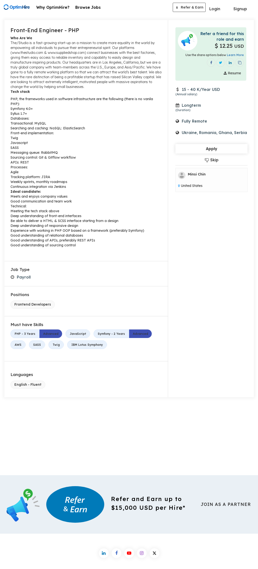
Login (214, 8)
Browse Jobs (88, 7)
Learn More (235, 55)
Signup (240, 8)
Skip (212, 160)
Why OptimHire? (52, 7)
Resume (232, 73)
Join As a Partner (226, 504)
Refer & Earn (189, 7)
